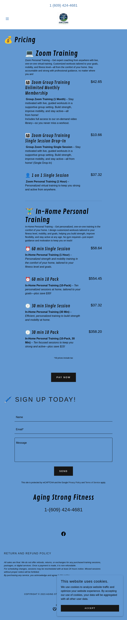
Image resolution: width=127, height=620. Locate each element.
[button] (13, 18)
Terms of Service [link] (92, 482)
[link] (63, 18)
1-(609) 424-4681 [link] (63, 509)
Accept (90, 608)
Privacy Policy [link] (74, 482)
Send (63, 471)
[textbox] (63, 417)
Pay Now (63, 377)
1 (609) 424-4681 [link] (64, 5)
